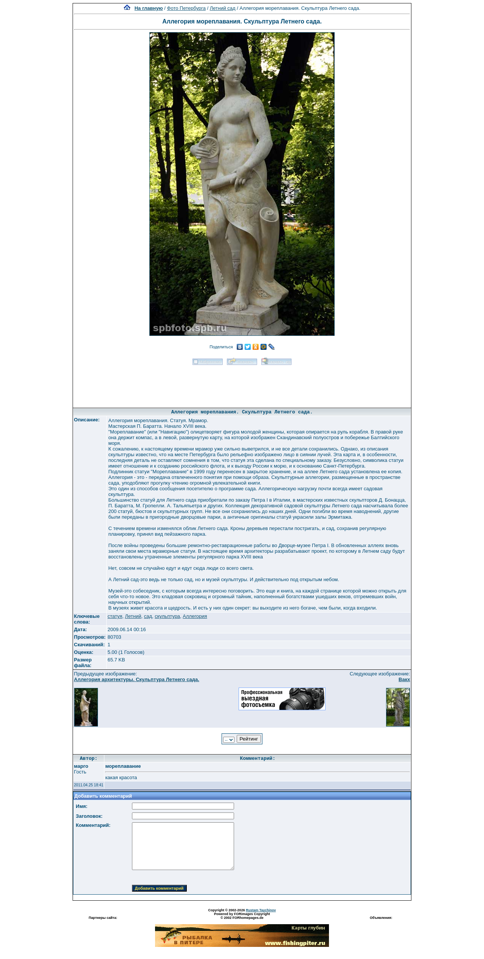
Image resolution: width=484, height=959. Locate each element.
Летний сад (223, 8)
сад (148, 616)
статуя (114, 616)
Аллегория (195, 616)
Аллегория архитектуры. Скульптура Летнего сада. (136, 679)
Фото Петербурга (186, 8)
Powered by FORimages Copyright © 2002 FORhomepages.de (242, 916)
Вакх (404, 679)
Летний (133, 616)
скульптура (167, 616)
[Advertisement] (242, 384)
